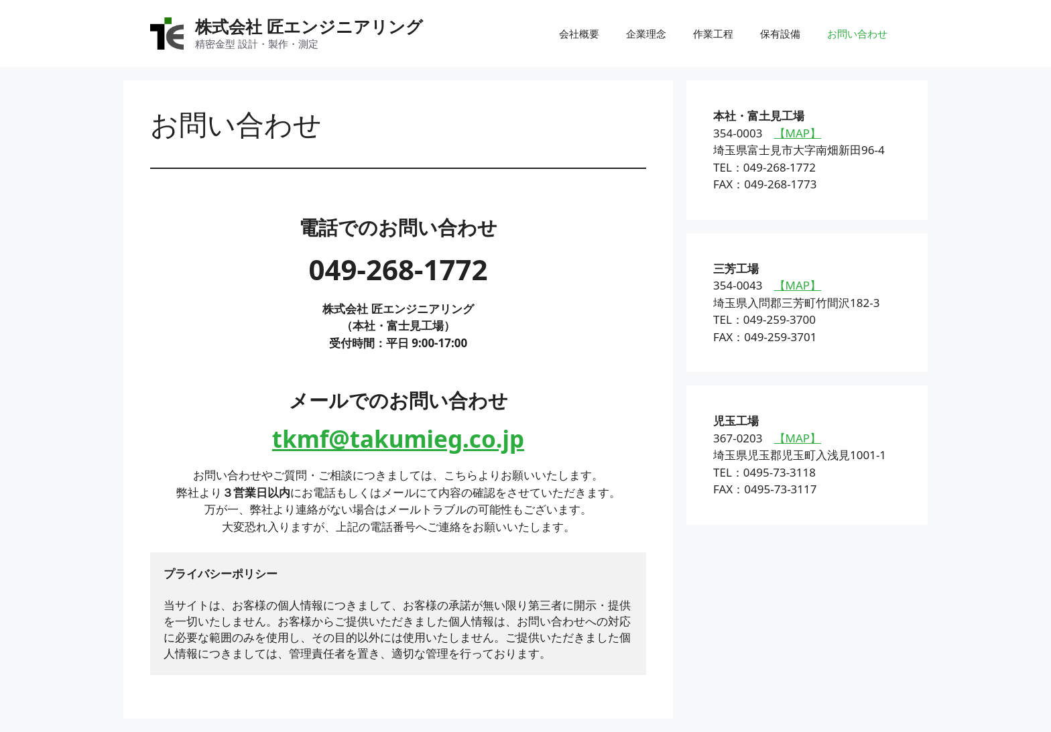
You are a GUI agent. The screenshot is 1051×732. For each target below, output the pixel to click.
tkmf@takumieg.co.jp (398, 438)
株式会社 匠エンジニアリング (309, 26)
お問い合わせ (857, 33)
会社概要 (579, 33)
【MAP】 (798, 133)
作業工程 (713, 33)
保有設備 (780, 33)
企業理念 (646, 33)
